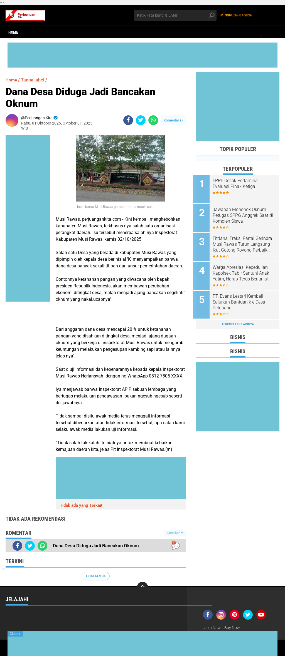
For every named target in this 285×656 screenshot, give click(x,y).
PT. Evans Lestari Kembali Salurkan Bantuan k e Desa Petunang (241, 298)
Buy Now (232, 627)
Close (15, 634)
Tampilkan (175, 533)
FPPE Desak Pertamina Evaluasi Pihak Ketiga (238, 183)
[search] (175, 15)
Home (13, 32)
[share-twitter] (141, 120)
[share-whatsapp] (153, 120)
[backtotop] (142, 587)
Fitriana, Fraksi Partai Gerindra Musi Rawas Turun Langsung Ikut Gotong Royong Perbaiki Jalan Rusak (245, 242)
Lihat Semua (95, 576)
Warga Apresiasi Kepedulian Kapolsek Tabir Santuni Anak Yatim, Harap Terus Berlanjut (243, 270)
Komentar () (173, 120)
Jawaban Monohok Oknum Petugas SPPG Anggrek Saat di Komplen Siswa (243, 214)
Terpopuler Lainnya (238, 320)
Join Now (212, 627)
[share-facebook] (128, 120)
